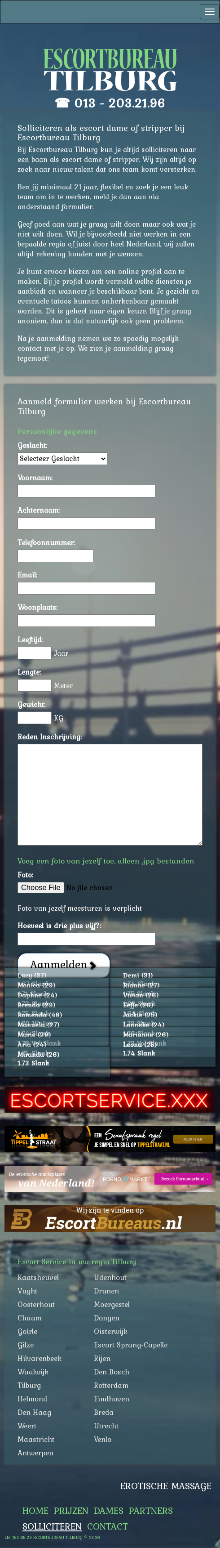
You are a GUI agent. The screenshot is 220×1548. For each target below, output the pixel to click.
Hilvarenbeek (40, 1358)
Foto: (25, 875)
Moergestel (112, 1304)
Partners (151, 1510)
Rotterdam (111, 1385)
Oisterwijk (111, 1331)
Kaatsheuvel (38, 1277)
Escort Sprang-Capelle (130, 1344)
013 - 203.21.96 (120, 103)
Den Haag (34, 1412)
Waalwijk (33, 1371)
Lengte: (29, 672)
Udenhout (110, 1277)
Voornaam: (35, 478)
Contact (107, 1526)
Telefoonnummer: (46, 542)
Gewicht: (31, 704)
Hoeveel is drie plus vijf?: (59, 926)
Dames (108, 1510)
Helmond (32, 1398)
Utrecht (106, 1425)
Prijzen (71, 1510)
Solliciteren (52, 1526)
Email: (27, 575)
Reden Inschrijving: (50, 737)
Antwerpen (35, 1452)
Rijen (102, 1358)
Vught (27, 1290)
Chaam (30, 1317)
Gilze (26, 1344)
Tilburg (29, 1385)
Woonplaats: (37, 607)
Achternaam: (39, 510)
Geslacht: (32, 445)
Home (35, 1510)
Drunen (106, 1290)
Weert (27, 1425)
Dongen (106, 1317)
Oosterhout (36, 1304)
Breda (104, 1412)
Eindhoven (111, 1398)
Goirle (27, 1331)
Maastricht (36, 1439)
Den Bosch (111, 1371)
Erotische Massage (165, 1486)
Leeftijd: (30, 639)
